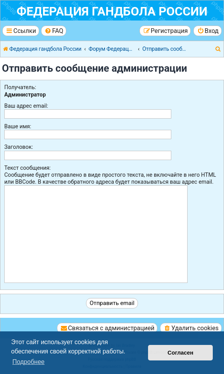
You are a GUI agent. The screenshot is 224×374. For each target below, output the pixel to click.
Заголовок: (18, 147)
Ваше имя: (17, 126)
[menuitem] (53, 31)
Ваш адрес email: (26, 106)
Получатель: (20, 87)
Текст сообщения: (27, 168)
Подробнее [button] (28, 361)
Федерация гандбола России (112, 11)
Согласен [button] (180, 353)
